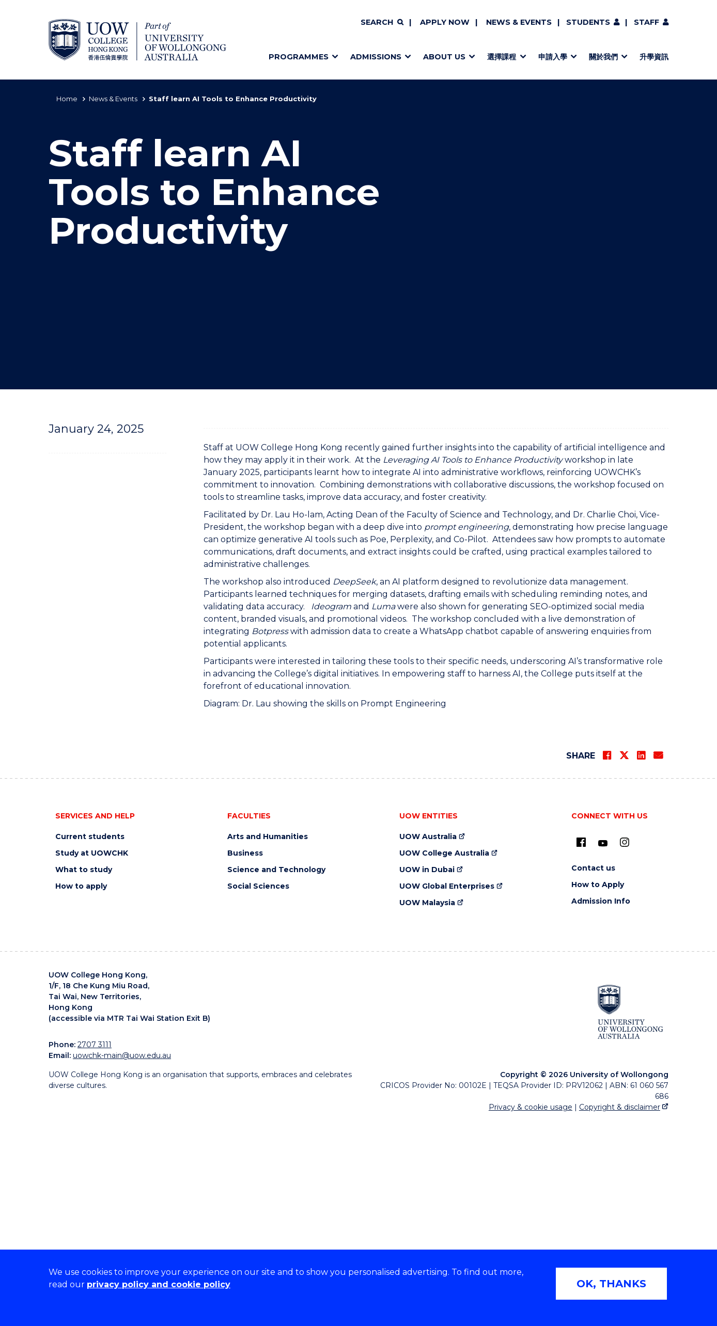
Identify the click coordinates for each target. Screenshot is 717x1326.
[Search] (381, 23)
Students (588, 22)
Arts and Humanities (267, 1041)
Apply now (445, 22)
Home (66, 98)
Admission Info (600, 1106)
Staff (646, 22)
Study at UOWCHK (91, 1058)
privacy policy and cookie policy (158, 1284)
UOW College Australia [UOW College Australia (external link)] (444, 1058)
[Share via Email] (658, 960)
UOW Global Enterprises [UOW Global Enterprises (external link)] (446, 1091)
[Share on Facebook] (607, 960)
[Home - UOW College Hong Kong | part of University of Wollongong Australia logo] (137, 39)
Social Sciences (258, 1091)
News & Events (519, 22)
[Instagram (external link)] (624, 1047)
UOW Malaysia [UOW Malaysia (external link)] (427, 1107)
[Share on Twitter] (624, 960)
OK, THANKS (611, 1283)
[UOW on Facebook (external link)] (581, 1047)
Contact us (593, 1073)
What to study (83, 1074)
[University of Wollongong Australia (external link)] (630, 1216)
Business (245, 1058)
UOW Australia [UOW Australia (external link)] (428, 1041)
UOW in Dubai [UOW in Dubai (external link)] (427, 1074)
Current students (89, 1041)
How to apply (81, 1091)
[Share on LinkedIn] (641, 960)
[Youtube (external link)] (603, 1048)
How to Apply (597, 1089)
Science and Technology (276, 1074)
